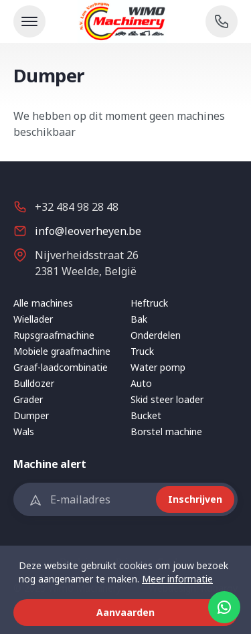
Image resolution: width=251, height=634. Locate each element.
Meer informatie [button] (177, 578)
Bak (139, 319)
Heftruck (149, 303)
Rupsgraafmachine (53, 335)
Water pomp (158, 367)
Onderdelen (156, 335)
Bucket (146, 415)
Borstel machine (166, 431)
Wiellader (33, 319)
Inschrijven (195, 499)
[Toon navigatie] (29, 21)
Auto (141, 383)
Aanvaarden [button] (125, 612)
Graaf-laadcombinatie (60, 367)
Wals (23, 431)
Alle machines (43, 303)
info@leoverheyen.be (88, 231)
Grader (28, 399)
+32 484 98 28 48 (76, 207)
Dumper (31, 415)
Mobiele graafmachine (61, 351)
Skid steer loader (167, 399)
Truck (142, 351)
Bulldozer (33, 383)
